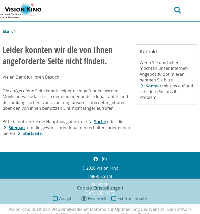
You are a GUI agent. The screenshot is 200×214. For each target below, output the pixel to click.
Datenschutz (100, 193)
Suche (100, 122)
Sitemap (17, 127)
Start (8, 31)
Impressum (100, 176)
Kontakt (153, 86)
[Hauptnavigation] (195, 10)
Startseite (32, 133)
